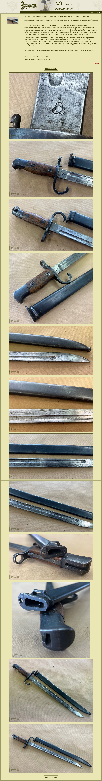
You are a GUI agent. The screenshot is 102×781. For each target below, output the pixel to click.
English (98, 12)
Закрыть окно (51, 69)
